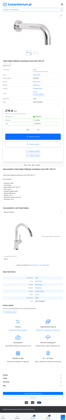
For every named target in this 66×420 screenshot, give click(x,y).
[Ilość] (33, 130)
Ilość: (27, 130)
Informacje (6, 382)
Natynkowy (36, 85)
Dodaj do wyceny (33, 144)
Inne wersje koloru (38, 94)
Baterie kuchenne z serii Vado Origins (38, 265)
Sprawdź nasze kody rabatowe (18, 330)
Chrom (35, 92)
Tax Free (33, 397)
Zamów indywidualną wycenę (33, 393)
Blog (4, 385)
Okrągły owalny (37, 88)
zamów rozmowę (33, 155)
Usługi (5, 378)
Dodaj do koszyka (33, 136)
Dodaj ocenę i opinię (10, 312)
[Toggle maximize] (61, 15)
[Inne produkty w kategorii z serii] (33, 212)
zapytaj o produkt (33, 151)
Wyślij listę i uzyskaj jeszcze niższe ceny (48, 330)
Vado (34, 69)
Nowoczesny (36, 81)
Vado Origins (36, 75)
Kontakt (5, 375)
